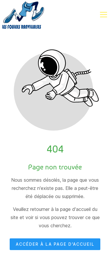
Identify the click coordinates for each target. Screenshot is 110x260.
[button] (103, 14)
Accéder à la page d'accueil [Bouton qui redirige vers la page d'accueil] (55, 244)
